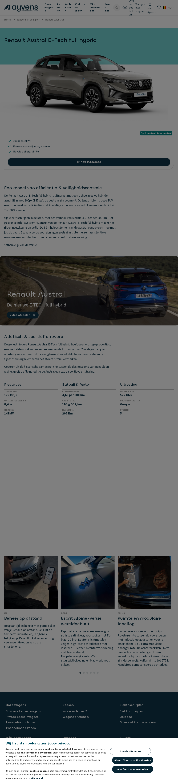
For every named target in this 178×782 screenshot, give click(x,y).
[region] (89, 760)
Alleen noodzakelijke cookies (132, 760)
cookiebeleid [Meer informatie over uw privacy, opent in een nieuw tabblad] (35, 778)
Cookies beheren (130, 751)
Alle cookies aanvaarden (132, 769)
